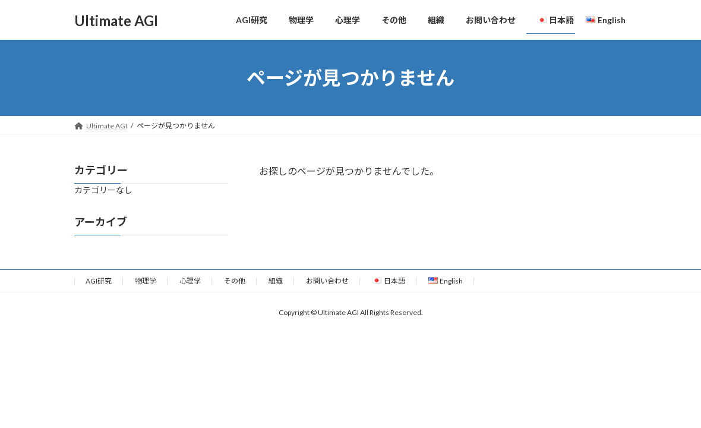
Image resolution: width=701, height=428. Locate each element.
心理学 (190, 280)
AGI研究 (99, 280)
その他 (234, 280)
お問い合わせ (327, 280)
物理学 (145, 280)
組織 (276, 280)
